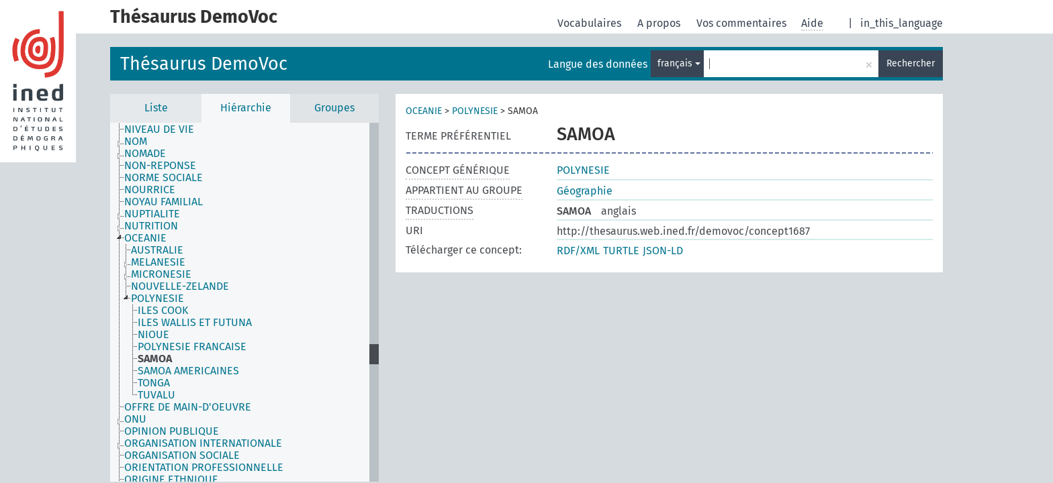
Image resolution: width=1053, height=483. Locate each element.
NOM (135, 142)
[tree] (244, 302)
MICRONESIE (161, 274)
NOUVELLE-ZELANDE (180, 286)
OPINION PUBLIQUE (171, 431)
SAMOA (155, 359)
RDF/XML (578, 250)
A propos (660, 23)
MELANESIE (158, 262)
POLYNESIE (157, 298)
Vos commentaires (742, 23)
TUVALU (156, 395)
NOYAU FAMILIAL (163, 202)
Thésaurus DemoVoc (203, 63)
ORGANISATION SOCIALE (182, 455)
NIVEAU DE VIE (159, 129)
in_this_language (901, 23)
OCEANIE (145, 238)
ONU (135, 419)
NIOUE (153, 335)
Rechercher (910, 63)
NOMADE (145, 154)
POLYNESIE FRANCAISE (192, 347)
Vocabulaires (590, 23)
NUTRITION (151, 226)
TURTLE (621, 250)
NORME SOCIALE (163, 178)
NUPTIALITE (152, 214)
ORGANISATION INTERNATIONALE (203, 443)
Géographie (584, 190)
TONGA (154, 383)
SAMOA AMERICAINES (188, 371)
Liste (156, 107)
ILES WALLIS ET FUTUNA (195, 323)
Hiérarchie (245, 107)
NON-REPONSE (160, 166)
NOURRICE (149, 190)
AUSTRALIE (157, 250)
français (678, 63)
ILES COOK (163, 311)
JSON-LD (663, 250)
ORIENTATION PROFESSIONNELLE (203, 468)
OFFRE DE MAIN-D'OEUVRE (187, 407)
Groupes (334, 107)
